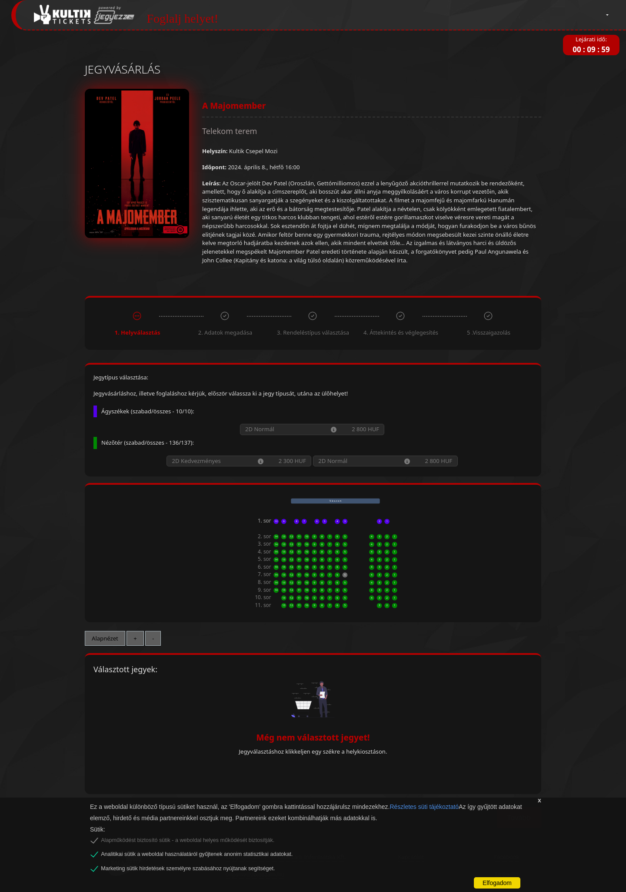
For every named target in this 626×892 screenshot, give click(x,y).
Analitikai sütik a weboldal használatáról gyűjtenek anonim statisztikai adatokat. (197, 854)
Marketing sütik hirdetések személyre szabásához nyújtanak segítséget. (188, 868)
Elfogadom (497, 882)
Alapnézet (105, 638)
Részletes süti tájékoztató (424, 806)
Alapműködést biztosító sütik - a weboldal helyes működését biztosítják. (187, 840)
